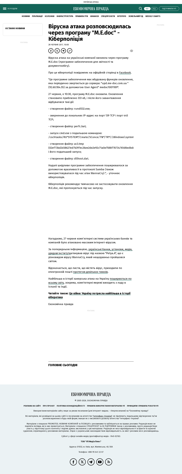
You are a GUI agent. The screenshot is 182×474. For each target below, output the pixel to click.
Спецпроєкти (108, 16)
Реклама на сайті (32, 406)
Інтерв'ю (121, 16)
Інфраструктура (65, 16)
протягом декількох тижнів (90, 271)
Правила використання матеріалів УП (106, 406)
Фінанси (94, 16)
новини (26, 16)
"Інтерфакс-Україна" (102, 416)
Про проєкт (49, 406)
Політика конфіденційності (71, 406)
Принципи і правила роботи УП (142, 406)
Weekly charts (152, 16)
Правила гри (81, 16)
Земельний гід (135, 16)
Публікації (37, 16)
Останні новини (15, 28)
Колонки (49, 16)
